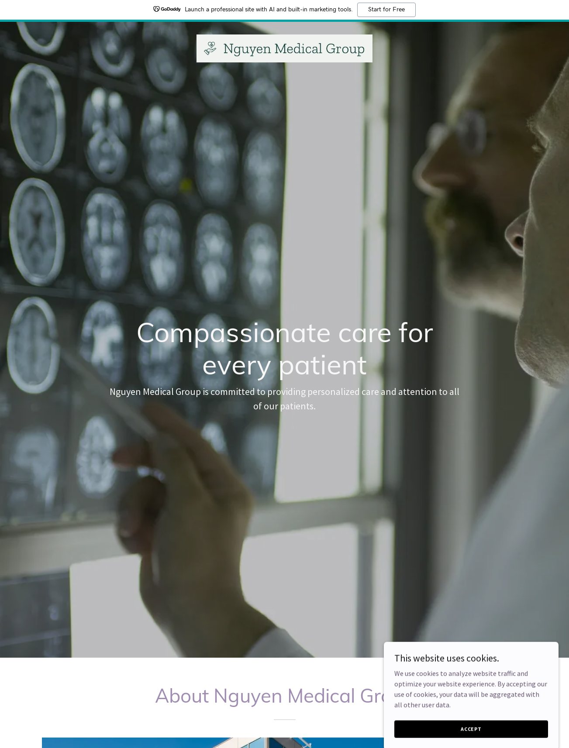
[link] (284, 47)
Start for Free (386, 10)
